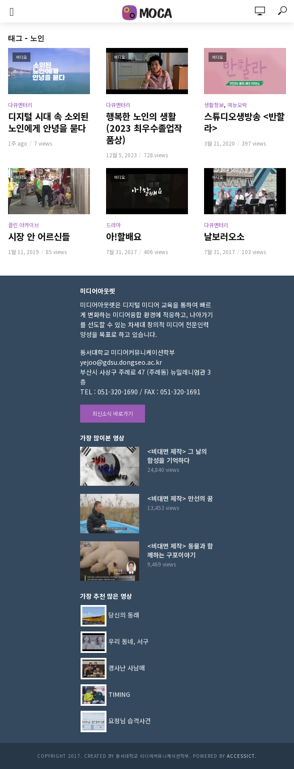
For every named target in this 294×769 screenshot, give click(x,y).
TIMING (119, 693)
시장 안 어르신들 (39, 236)
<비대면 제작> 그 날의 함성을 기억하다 (177, 456)
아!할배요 (123, 236)
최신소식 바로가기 (112, 413)
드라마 (113, 225)
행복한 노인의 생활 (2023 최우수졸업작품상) (144, 128)
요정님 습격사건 (129, 720)
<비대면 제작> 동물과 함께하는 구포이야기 (180, 550)
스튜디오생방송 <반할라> (244, 122)
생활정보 (214, 104)
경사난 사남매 (126, 667)
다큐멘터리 (20, 104)
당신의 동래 (123, 614)
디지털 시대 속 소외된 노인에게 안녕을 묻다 (48, 122)
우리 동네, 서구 (128, 640)
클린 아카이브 (23, 225)
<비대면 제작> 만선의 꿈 (180, 498)
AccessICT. (242, 755)
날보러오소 (224, 236)
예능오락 (237, 104)
